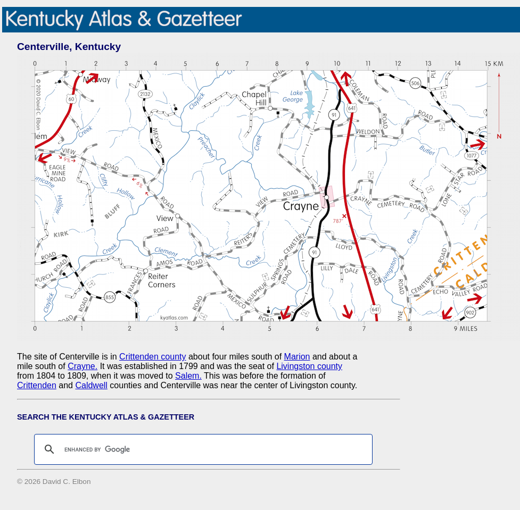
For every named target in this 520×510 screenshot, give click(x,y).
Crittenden (36, 385)
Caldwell (91, 385)
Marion (297, 356)
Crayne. (82, 366)
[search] (201, 449)
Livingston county (309, 366)
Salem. (188, 375)
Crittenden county (152, 356)
